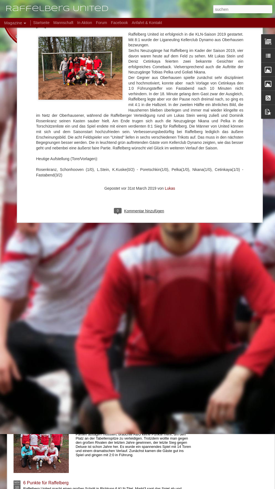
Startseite (41, 22)
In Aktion (84, 22)
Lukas (170, 120)
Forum (101, 22)
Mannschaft (63, 22)
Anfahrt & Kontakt (147, 22)
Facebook (119, 22)
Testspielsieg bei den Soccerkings (56, 349)
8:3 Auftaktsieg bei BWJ (46, 373)
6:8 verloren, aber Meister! (111, 420)
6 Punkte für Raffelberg (46, 482)
